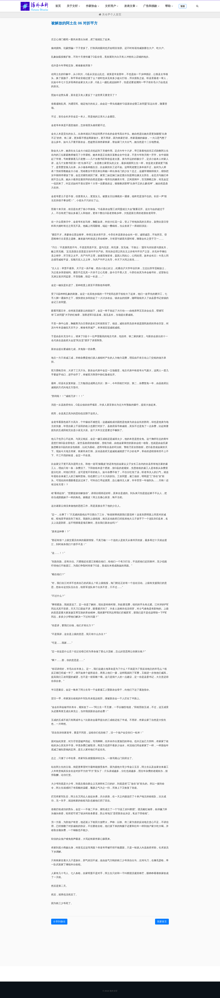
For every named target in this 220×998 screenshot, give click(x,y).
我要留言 (162, 921)
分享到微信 (59, 921)
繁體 (182, 6)
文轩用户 (110, 5)
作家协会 (91, 5)
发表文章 (129, 5)
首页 (58, 5)
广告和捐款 (150, 5)
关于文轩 (72, 5)
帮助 (168, 5)
